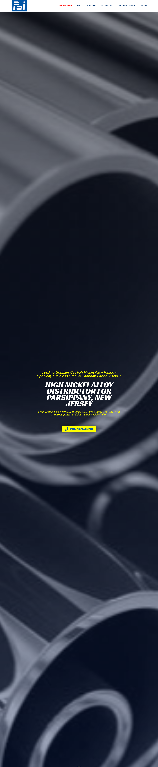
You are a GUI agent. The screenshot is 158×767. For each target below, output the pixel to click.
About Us (91, 5)
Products (106, 5)
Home (79, 5)
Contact (143, 5)
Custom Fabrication (126, 5)
